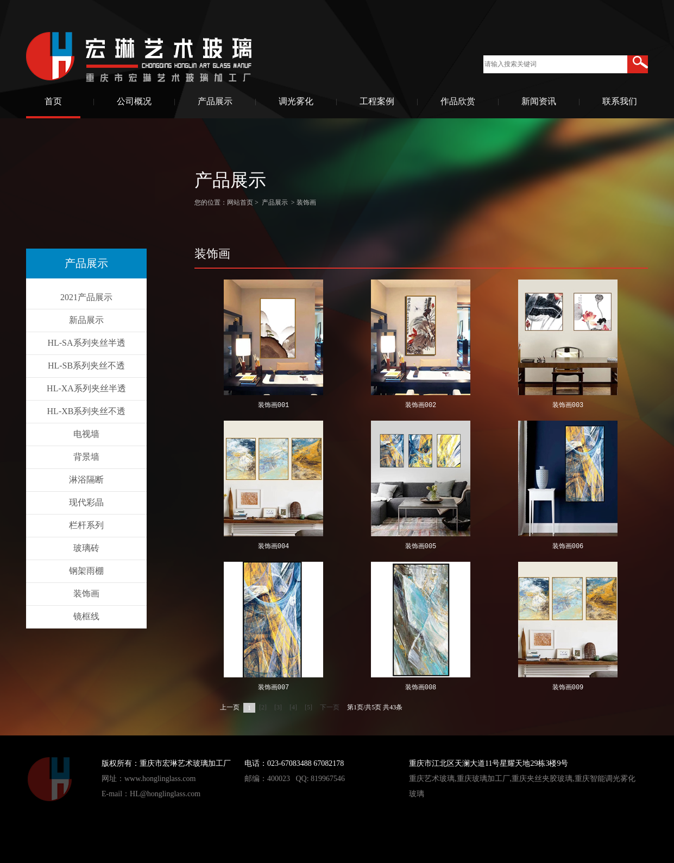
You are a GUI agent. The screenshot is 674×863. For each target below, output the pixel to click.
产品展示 (215, 101)
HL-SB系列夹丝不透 (86, 365)
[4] (293, 707)
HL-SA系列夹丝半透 (86, 342)
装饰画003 (568, 405)
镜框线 (86, 616)
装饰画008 (421, 688)
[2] (263, 707)
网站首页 (240, 202)
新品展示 (86, 320)
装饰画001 (273, 405)
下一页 (329, 707)
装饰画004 (273, 546)
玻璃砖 (86, 548)
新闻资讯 (538, 101)
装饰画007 (273, 688)
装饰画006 (568, 546)
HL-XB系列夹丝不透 (86, 411)
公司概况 (134, 101)
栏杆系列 (86, 525)
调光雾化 (296, 101)
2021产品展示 (86, 297)
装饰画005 (421, 546)
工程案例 (377, 101)
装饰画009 (568, 688)
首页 (53, 101)
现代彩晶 (86, 502)
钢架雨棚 (86, 570)
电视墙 (86, 434)
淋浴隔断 (86, 479)
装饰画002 (421, 405)
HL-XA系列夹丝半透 (86, 388)
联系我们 (619, 101)
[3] (278, 707)
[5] (308, 707)
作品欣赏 (457, 101)
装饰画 (86, 593)
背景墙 (86, 456)
